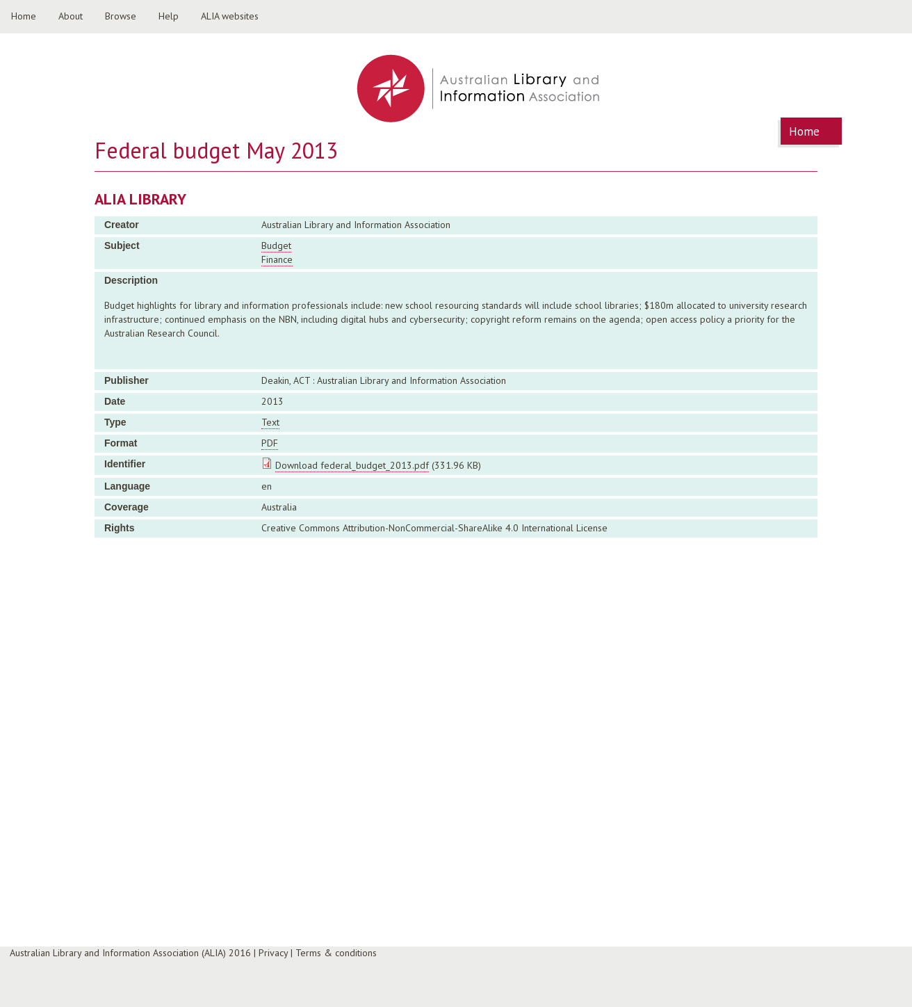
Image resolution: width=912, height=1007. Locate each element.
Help (168, 16)
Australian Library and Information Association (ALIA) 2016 (130, 952)
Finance (277, 259)
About (70, 16)
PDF (269, 443)
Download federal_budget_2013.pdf (352, 465)
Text (270, 422)
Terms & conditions (336, 952)
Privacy (273, 952)
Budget (276, 245)
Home (23, 16)
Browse (120, 16)
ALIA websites (230, 16)
